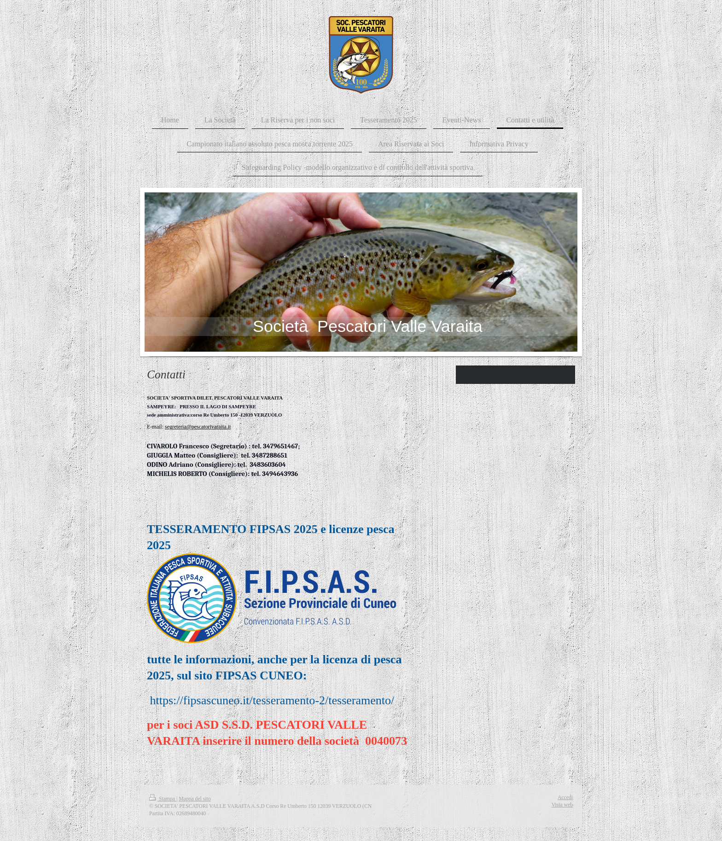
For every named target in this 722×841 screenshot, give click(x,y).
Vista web (562, 805)
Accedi (565, 797)
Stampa (162, 799)
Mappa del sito (194, 799)
